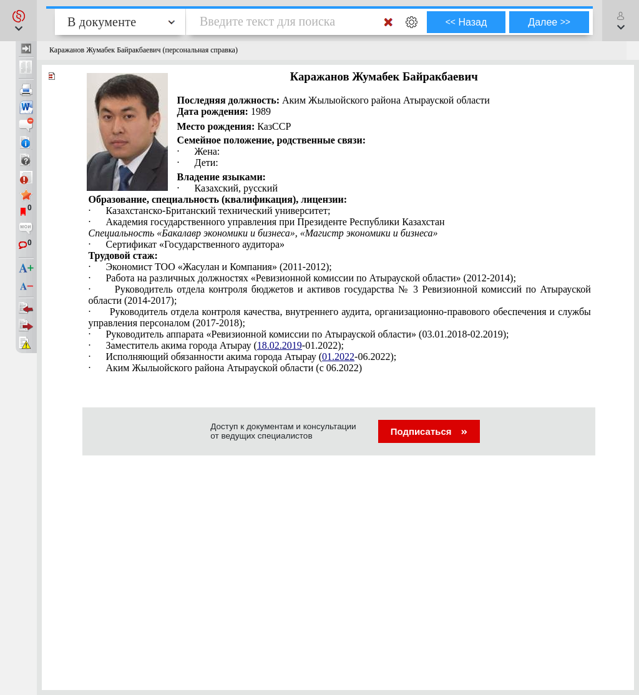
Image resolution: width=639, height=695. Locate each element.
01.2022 (338, 356)
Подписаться (429, 431)
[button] (18, 20)
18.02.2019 (279, 345)
